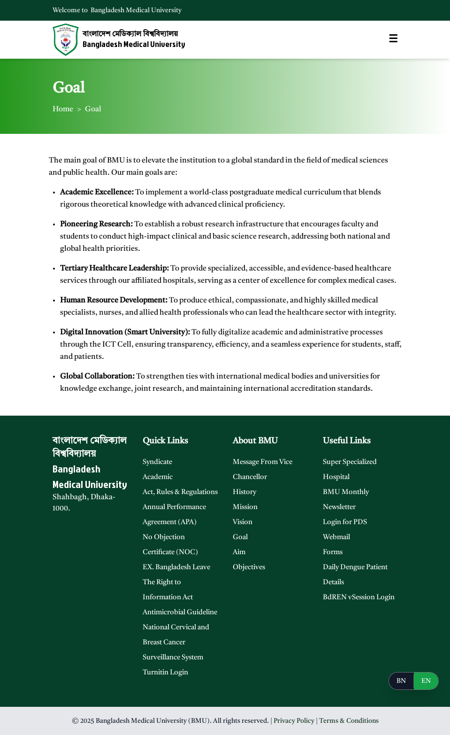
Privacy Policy (294, 721)
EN (426, 681)
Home (63, 109)
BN (401, 681)
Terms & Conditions (349, 721)
